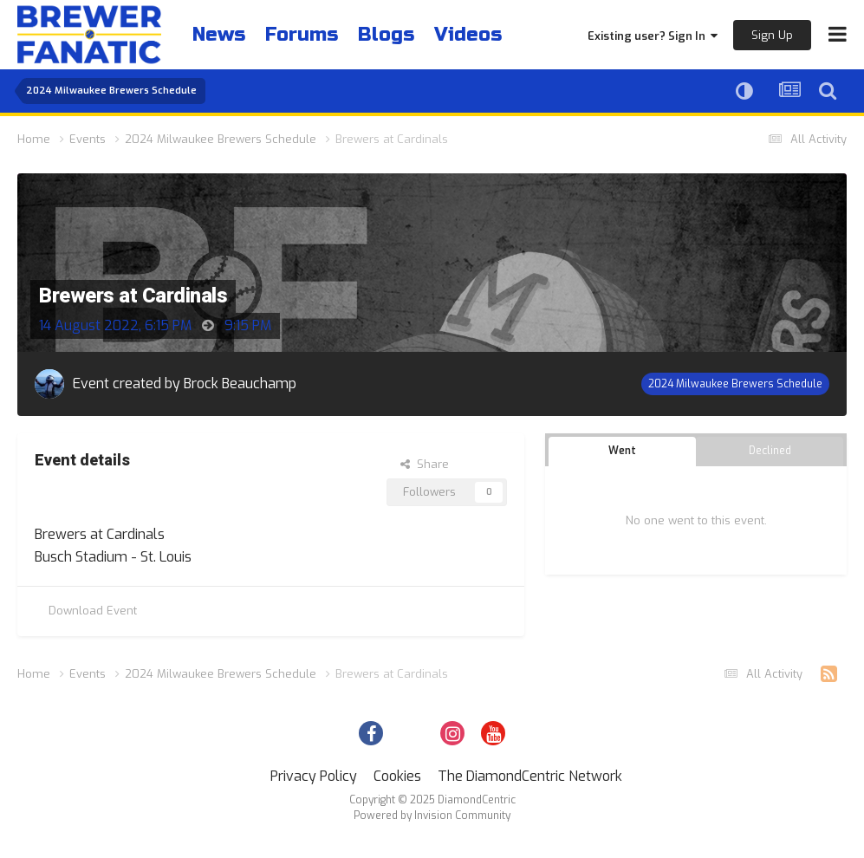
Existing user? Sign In (653, 36)
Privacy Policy (313, 776)
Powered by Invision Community (432, 815)
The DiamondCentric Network (530, 776)
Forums (301, 34)
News (218, 34)
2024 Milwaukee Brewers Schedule (735, 384)
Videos (468, 34)
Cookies (397, 776)
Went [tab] (622, 451)
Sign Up (772, 35)
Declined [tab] (770, 451)
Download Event (93, 610)
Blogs (386, 34)
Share (424, 464)
